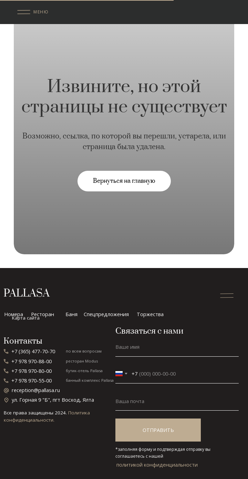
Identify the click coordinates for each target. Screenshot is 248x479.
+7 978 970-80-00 (31, 370)
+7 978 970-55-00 (31, 380)
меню (41, 12)
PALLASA (26, 293)
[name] (177, 346)
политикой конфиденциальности (157, 464)
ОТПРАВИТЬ (158, 429)
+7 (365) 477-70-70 (33, 351)
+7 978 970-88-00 (31, 361)
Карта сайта (26, 318)
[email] (177, 401)
